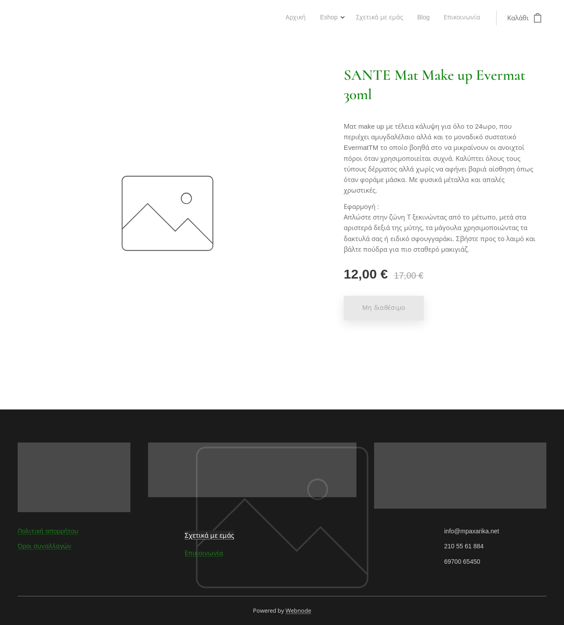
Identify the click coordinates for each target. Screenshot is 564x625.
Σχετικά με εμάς (209, 535)
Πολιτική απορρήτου (48, 531)
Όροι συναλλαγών (44, 546)
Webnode (298, 610)
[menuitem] (422, 18)
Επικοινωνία (204, 553)
